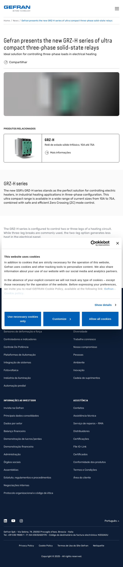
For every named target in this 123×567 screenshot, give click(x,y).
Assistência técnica (84, 415)
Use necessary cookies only (23, 319)
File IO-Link (79, 446)
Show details (103, 304)
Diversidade (80, 331)
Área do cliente (82, 477)
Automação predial (15, 385)
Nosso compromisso (85, 347)
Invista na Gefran (14, 408)
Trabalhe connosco (84, 339)
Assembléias (11, 469)
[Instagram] (23, 520)
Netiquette (98, 545)
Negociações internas (16, 485)
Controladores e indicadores (20, 339)
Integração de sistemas (17, 362)
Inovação (78, 370)
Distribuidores (81, 431)
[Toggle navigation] (117, 8)
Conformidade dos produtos (89, 462)
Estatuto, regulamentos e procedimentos (27, 477)
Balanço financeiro (15, 431)
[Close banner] (117, 243)
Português (111, 520)
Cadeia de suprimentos (86, 378)
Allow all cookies (100, 318)
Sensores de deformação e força (23, 331)
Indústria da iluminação (17, 378)
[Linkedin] (7, 520)
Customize (61, 318)
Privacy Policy (26, 545)
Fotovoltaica (11, 370)
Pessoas (78, 354)
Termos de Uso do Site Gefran (73, 545)
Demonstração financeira (18, 446)
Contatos (78, 408)
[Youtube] (15, 520)
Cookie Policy (46, 545)
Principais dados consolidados (21, 415)
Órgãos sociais (12, 462)
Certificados (80, 454)
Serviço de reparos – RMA (88, 423)
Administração (12, 454)
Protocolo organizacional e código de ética (28, 493)
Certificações (81, 438)
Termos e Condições (85, 469)
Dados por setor (13, 423)
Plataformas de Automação (20, 354)
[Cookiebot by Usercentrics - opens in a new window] (93, 243)
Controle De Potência (16, 347)
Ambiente (79, 362)
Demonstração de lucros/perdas (23, 438)
